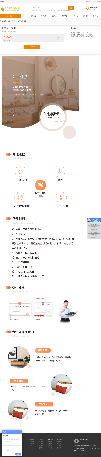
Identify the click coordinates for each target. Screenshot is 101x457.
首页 (9, 21)
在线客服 (32, 445)
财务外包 (50, 447)
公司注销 (41, 447)
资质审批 (59, 439)
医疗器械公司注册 (75, 34)
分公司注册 (89, 34)
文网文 (64, 10)
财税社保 (50, 439)
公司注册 (33, 16)
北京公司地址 (53, 10)
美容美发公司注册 (75, 32)
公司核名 (75, 16)
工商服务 (14, 21)
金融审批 (59, 447)
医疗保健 (59, 449)
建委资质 (68, 10)
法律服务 (85, 16)
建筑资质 (59, 443)
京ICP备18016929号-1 (80, 450)
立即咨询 (32, 46)
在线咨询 (99, 1)
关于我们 (88, 1)
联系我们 (94, 1)
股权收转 (41, 449)
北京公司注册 (38, 10)
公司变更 (43, 10)
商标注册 (48, 10)
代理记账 (58, 10)
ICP (61, 10)
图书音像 (59, 445)
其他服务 (50, 449)
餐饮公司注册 (74, 36)
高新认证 (64, 16)
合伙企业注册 (84, 32)
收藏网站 (2, 1)
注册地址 (41, 445)
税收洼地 (54, 16)
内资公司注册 (89, 36)
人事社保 (50, 445)
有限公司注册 (82, 36)
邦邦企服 (32, 439)
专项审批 (59, 441)
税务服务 (50, 443)
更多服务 (96, 16)
